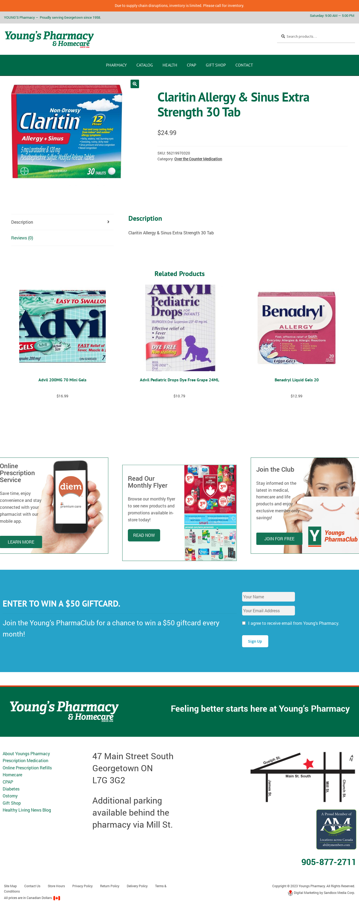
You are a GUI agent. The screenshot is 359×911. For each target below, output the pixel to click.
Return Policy (109, 886)
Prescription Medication (25, 760)
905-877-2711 (328, 861)
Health (170, 65)
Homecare (12, 774)
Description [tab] (22, 222)
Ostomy (10, 795)
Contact (244, 65)
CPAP (191, 65)
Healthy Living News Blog (27, 810)
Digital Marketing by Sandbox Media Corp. (321, 892)
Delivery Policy (137, 886)
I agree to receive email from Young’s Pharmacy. (293, 623)
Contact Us (32, 886)
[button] (135, 84)
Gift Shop (216, 65)
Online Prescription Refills (27, 767)
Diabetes (11, 789)
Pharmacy (116, 65)
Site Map (10, 886)
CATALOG (144, 65)
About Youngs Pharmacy (26, 753)
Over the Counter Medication (198, 158)
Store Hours (56, 886)
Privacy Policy (82, 886)
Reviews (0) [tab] (22, 238)
